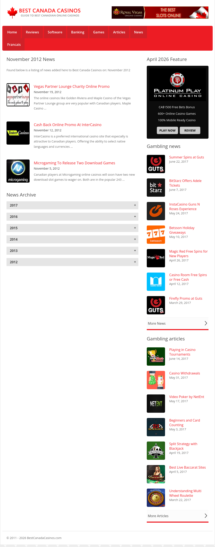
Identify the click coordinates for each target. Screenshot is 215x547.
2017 (14, 205)
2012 (14, 262)
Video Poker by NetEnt (186, 396)
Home (12, 32)
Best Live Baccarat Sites (187, 467)
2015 (14, 228)
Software (55, 32)
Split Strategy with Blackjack (183, 446)
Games (98, 32)
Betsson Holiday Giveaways (181, 230)
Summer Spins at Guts (186, 157)
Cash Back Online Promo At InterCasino (67, 124)
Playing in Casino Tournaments (182, 352)
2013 (14, 250)
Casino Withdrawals (184, 373)
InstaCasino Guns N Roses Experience (184, 206)
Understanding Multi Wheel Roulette (185, 493)
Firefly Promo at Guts (185, 298)
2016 (14, 216)
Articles (119, 32)
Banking (77, 32)
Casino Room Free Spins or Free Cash (188, 277)
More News (157, 323)
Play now (167, 130)
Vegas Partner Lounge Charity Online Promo (72, 86)
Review (190, 130)
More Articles (158, 516)
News (138, 32)
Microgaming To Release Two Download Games (74, 162)
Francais (14, 44)
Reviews (32, 32)
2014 (14, 239)
